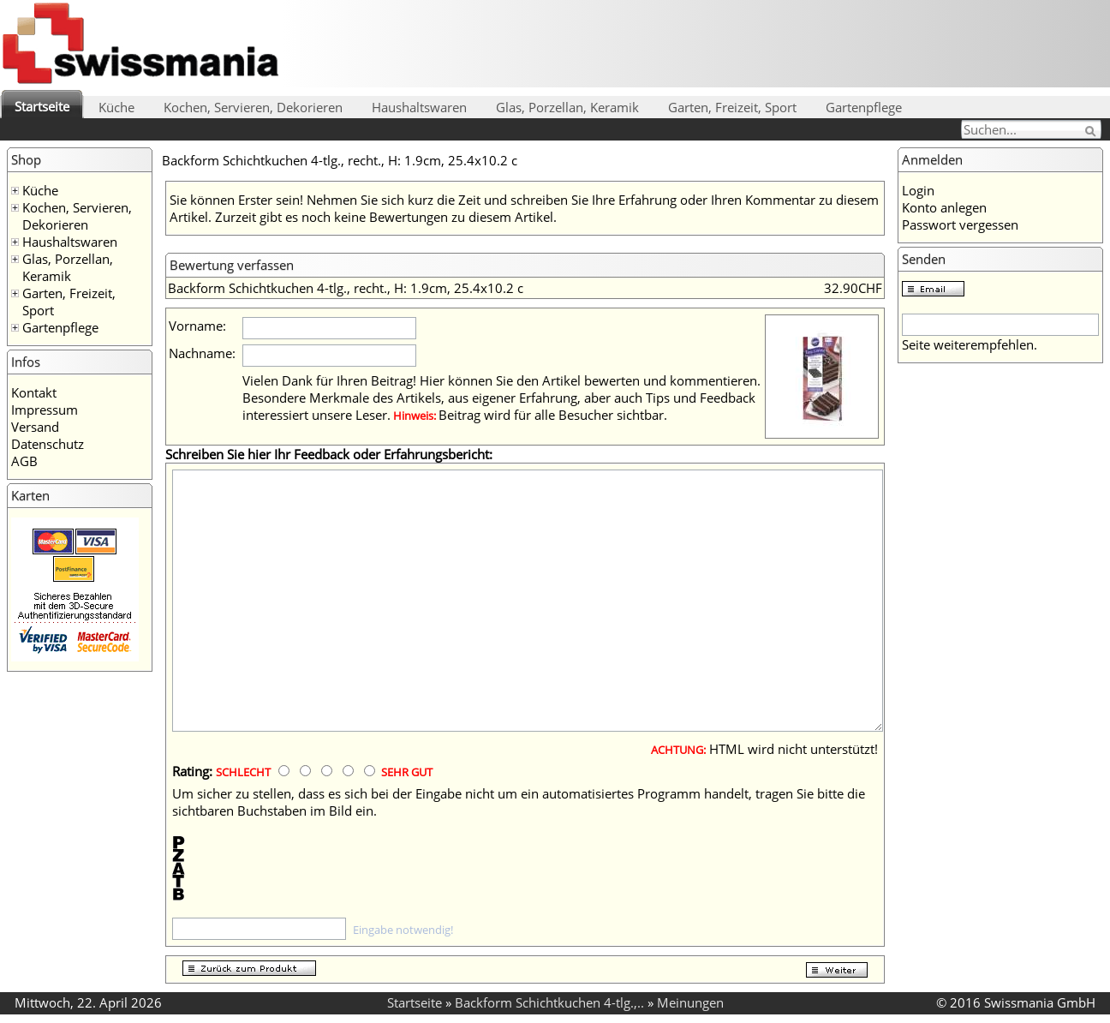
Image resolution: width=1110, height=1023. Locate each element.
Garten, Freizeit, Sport (732, 107)
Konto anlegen (944, 207)
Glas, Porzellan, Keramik (567, 107)
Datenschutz (47, 443)
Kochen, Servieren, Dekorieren (253, 107)
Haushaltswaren (419, 107)
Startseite (42, 106)
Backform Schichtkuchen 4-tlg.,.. (549, 1002)
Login (918, 190)
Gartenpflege (864, 107)
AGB (24, 461)
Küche (116, 107)
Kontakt (34, 392)
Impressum (44, 409)
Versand (35, 426)
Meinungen (690, 1002)
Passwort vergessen (960, 224)
